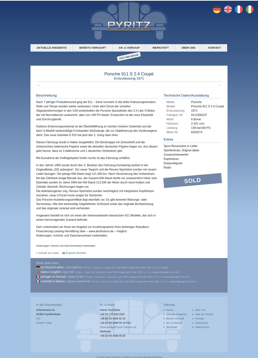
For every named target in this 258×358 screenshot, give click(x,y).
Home (169, 308)
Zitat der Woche (129, 56)
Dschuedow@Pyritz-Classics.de (118, 325)
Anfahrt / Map (44, 321)
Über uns (188, 47)
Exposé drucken (74, 252)
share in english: (50, 271)
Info (38, 317)
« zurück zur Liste (47, 252)
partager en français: (53, 275)
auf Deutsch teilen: (52, 267)
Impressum (201, 321)
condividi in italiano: (52, 280)
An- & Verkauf (129, 47)
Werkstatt (160, 47)
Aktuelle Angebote (51, 47)
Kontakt (214, 47)
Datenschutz (202, 325)
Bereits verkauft (92, 47)
